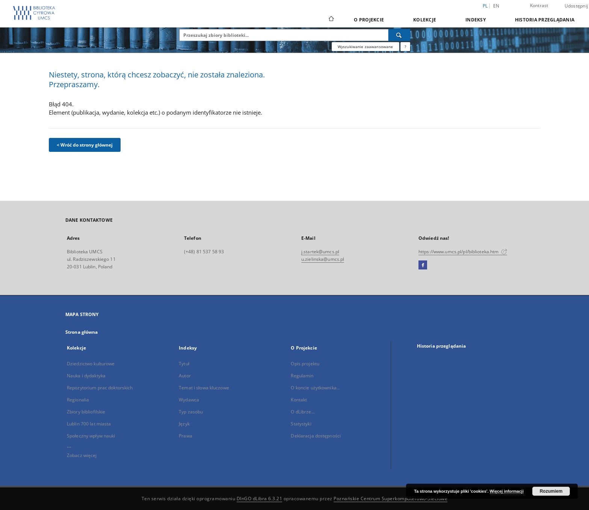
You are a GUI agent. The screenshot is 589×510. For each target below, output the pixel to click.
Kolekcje (424, 20)
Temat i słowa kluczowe (204, 387)
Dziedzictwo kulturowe (91, 363)
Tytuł (184, 363)
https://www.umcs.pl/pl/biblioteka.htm (462, 251)
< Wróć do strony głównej (85, 145)
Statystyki (301, 424)
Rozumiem (551, 491)
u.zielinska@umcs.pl (322, 259)
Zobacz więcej (82, 455)
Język (184, 424)
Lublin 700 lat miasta (89, 424)
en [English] (496, 5)
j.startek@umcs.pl (320, 251)
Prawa (185, 436)
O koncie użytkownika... (315, 387)
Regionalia (78, 399)
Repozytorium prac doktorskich (100, 387)
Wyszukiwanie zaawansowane (365, 46)
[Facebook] (422, 265)
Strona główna (81, 332)
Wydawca (189, 399)
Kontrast (539, 5)
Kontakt (299, 399)
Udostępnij (576, 6)
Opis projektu (305, 363)
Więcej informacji (507, 491)
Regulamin (302, 375)
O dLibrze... (302, 412)
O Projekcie (369, 20)
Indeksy (475, 20)
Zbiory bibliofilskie (86, 412)
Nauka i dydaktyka (86, 375)
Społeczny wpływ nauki (91, 436)
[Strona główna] (330, 19)
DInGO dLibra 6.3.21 (259, 498)
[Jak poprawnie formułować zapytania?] (405, 46)
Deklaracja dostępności (316, 436)
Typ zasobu (191, 412)
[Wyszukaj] (399, 35)
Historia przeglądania (544, 20)
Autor (185, 375)
